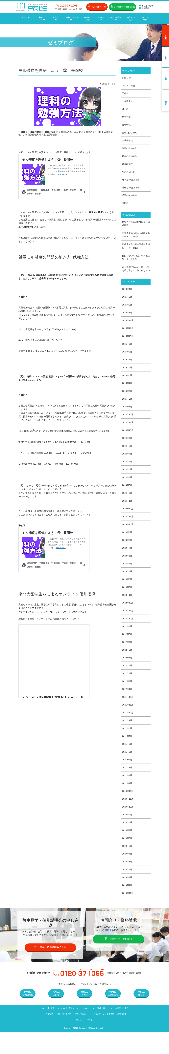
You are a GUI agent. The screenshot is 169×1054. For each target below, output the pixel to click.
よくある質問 (146, 6)
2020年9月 (127, 835)
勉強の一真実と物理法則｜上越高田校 (135, 226)
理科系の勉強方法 (131, 181)
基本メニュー (42, 18)
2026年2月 (127, 313)
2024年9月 (127, 449)
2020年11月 (128, 819)
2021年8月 (127, 746)
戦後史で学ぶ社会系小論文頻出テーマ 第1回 (135, 249)
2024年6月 (127, 473)
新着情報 (144, 8)
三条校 (125, 93)
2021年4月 (127, 779)
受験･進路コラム (130, 133)
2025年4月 (127, 393)
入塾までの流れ (131, 18)
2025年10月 (128, 345)
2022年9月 (127, 642)
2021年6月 (127, 763)
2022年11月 (128, 626)
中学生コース (56, 18)
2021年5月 (127, 770)
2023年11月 (128, 530)
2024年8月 (127, 457)
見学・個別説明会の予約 (50, 969)
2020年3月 (127, 883)
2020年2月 (127, 891)
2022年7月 (127, 658)
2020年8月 (127, 843)
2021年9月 (127, 738)
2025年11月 (128, 337)
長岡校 (125, 205)
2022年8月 (127, 650)
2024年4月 (127, 489)
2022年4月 (127, 682)
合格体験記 (127, 141)
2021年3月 (127, 787)
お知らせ (126, 77)
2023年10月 (128, 538)
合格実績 (101, 18)
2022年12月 (128, 618)
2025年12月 (128, 329)
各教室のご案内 (88, 18)
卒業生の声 (165, 100)
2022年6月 (127, 666)
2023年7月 (127, 562)
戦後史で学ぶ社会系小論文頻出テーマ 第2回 (135, 238)
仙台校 (125, 109)
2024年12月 (128, 425)
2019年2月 (127, 899)
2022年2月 (127, 698)
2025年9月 (127, 353)
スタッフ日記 (129, 85)
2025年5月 (127, 385)
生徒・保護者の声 (114, 18)
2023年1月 (127, 610)
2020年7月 (127, 851)
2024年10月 (128, 441)
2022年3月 (127, 690)
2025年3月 (127, 401)
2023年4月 (127, 586)
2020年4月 (127, 875)
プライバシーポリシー (99, 1042)
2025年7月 (127, 369)
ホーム (47, 1030)
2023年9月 (127, 546)
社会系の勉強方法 (131, 189)
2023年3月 (127, 594)
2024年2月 (127, 506)
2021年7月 (127, 754)
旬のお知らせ (129, 173)
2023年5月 (127, 578)
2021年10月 (128, 730)
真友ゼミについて (27, 18)
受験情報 (126, 125)
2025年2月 (127, 409)
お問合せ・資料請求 (122, 6)
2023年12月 (128, 522)
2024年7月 (127, 465)
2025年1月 (127, 417)
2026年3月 (127, 305)
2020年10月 (128, 827)
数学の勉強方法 (130, 157)
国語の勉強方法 (130, 149)
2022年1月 (127, 706)
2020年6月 (127, 859)
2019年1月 (127, 907)
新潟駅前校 (127, 165)
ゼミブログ (144, 18)
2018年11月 (128, 915)
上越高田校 (127, 101)
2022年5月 (127, 674)
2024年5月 (127, 481)
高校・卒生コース (71, 18)
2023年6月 (127, 570)
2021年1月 (127, 803)
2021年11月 (128, 722)
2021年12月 (128, 714)
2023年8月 (127, 554)
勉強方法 (126, 117)
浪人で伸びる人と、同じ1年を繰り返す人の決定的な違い (135, 274)
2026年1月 (127, 321)
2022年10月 (128, 634)
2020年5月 (127, 867)
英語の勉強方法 (130, 197)
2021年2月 (127, 795)
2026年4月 (127, 297)
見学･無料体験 (97, 6)
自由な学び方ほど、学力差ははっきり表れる (135, 261)
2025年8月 (127, 361)
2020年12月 (128, 811)
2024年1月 (127, 514)
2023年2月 (127, 602)
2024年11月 (128, 433)
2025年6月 (127, 377)
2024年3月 (127, 497)
